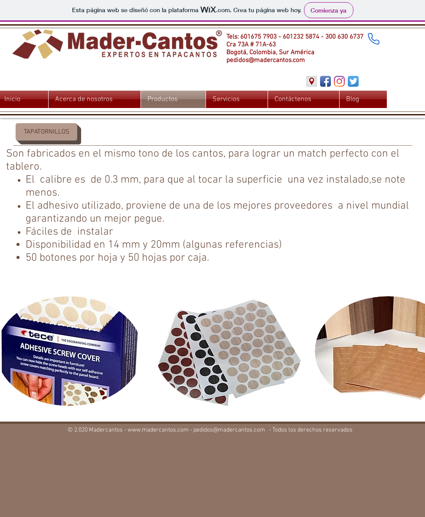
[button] (46, 132)
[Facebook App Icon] (325, 81)
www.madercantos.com (158, 430)
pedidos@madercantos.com (265, 60)
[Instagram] (339, 81)
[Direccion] (311, 81)
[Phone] (373, 38)
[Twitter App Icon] (353, 81)
